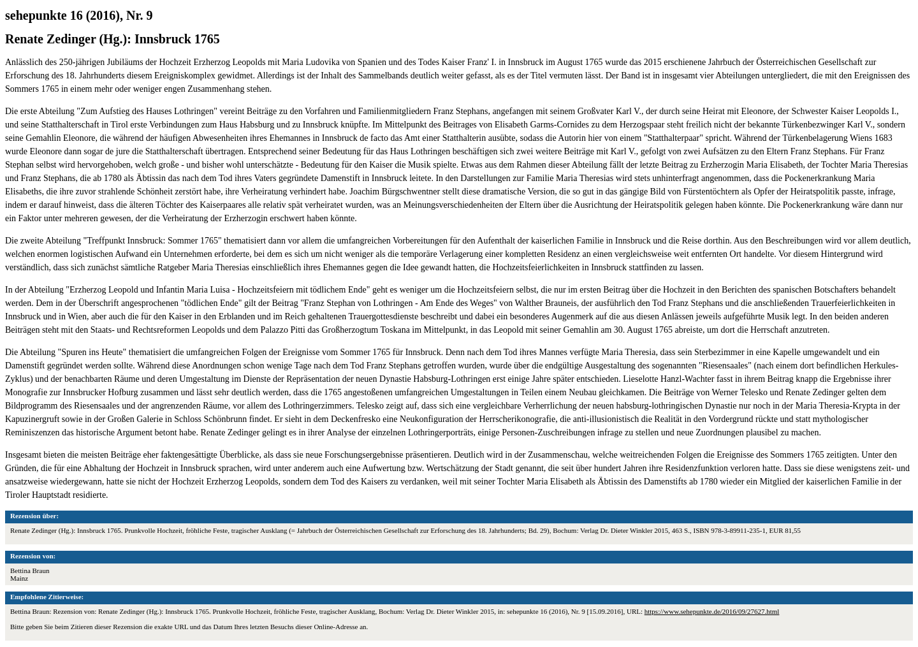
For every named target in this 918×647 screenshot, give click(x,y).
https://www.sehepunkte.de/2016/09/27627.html (712, 611)
